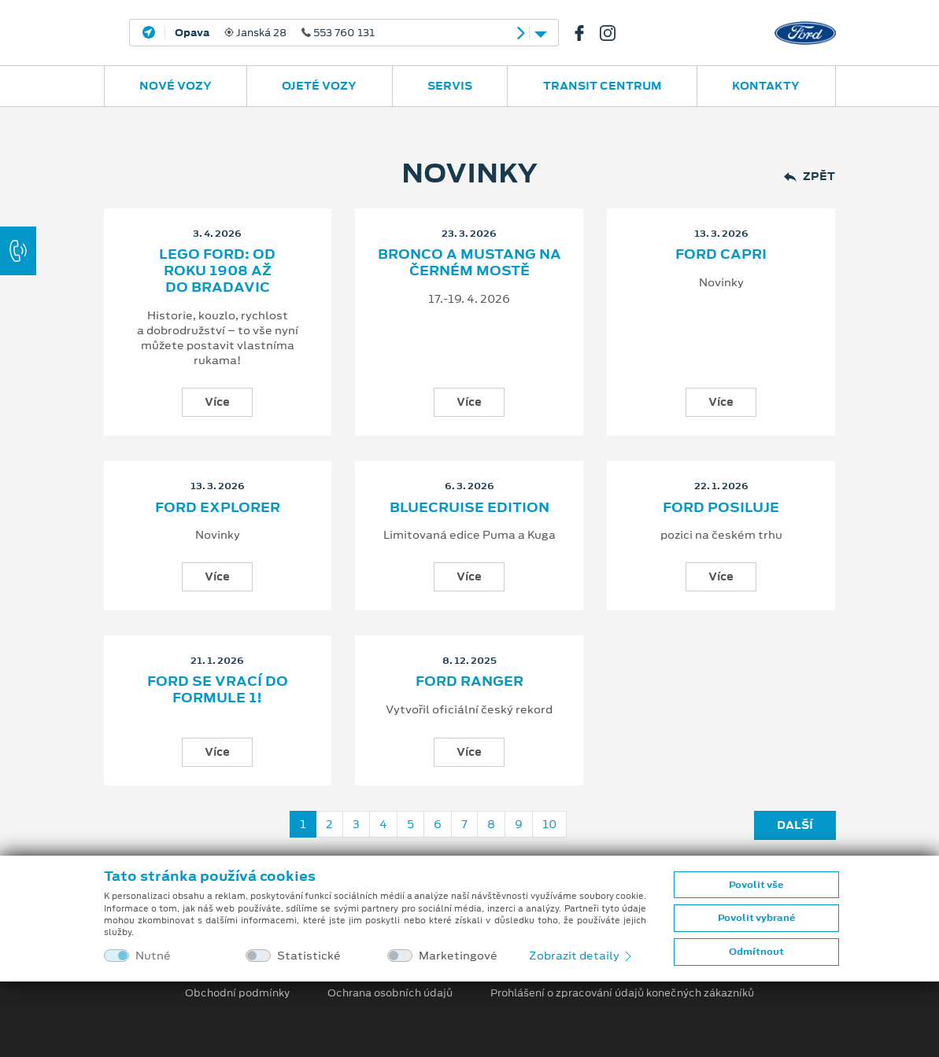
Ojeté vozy (319, 86)
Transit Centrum (602, 86)
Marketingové (458, 955)
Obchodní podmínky (237, 993)
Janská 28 (275, 33)
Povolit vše (756, 884)
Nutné (153, 955)
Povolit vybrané (756, 918)
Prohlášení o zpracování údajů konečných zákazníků (622, 993)
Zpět (809, 176)
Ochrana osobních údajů (390, 993)
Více (217, 402)
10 (549, 824)
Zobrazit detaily (581, 955)
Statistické (309, 955)
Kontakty (766, 86)
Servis (449, 86)
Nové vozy (175, 86)
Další (795, 825)
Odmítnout (756, 951)
